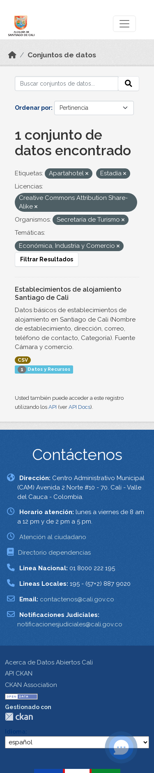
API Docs (79, 407)
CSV (23, 360)
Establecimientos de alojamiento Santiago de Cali (68, 294)
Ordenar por (33, 107)
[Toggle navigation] (124, 24)
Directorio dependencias (54, 552)
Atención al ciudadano (52, 537)
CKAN (19, 716)
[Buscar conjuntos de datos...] (66, 83)
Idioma (15, 731)
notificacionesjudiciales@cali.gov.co (69, 624)
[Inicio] (12, 55)
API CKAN (18, 673)
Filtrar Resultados (46, 259)
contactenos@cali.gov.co (77, 599)
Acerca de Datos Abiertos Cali (49, 662)
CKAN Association (31, 685)
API (52, 407)
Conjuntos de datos (62, 55)
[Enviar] (128, 83)
